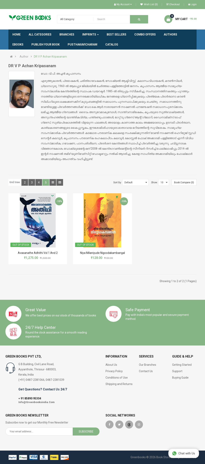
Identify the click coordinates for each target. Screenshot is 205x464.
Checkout (173, 4)
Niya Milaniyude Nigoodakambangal (102, 252)
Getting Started (182, 364)
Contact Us (146, 371)
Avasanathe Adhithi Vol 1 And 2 (38, 252)
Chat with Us (183, 453)
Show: (154, 182)
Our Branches (147, 364)
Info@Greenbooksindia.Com (36, 402)
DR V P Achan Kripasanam (50, 56)
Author (24, 56)
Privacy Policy (114, 371)
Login (192, 4)
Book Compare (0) (184, 182)
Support (177, 371)
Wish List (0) (149, 4)
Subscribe (86, 431)
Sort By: (117, 182)
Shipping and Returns (119, 384)
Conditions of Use (117, 377)
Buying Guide (180, 377)
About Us (111, 364)
